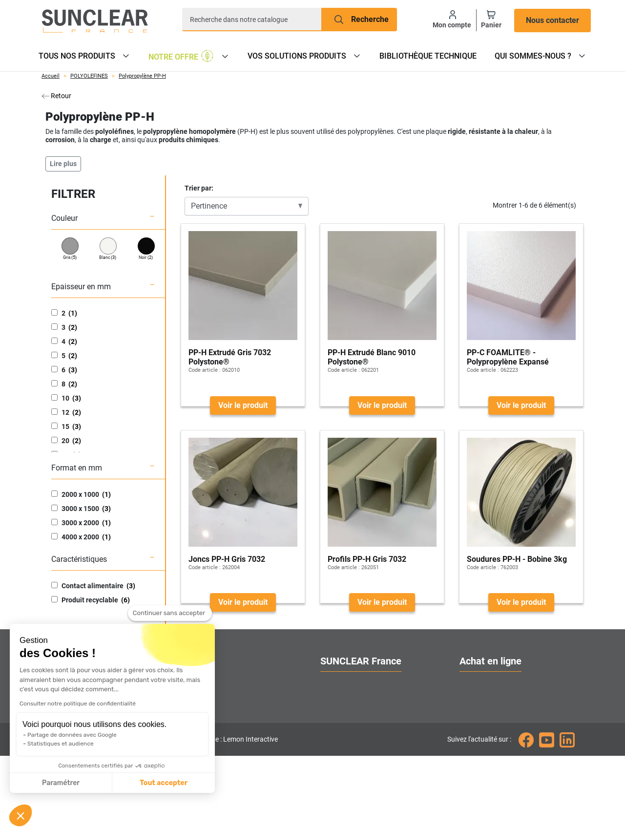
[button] (20, 815)
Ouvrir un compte (489, 682)
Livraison (475, 718)
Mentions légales (488, 770)
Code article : (204, 370)
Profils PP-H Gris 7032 (367, 559)
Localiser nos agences (358, 718)
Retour (56, 96)
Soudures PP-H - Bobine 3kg (517, 559)
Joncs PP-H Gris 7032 (226, 559)
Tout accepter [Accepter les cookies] (73, 783)
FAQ (466, 735)
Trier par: (199, 188)
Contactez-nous (347, 735)
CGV (467, 753)
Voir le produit (243, 405)
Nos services (342, 700)
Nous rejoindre (345, 753)
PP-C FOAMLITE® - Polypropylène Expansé (508, 357)
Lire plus (63, 164)
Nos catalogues (486, 700)
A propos (335, 682)
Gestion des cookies (354, 770)
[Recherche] (252, 19)
